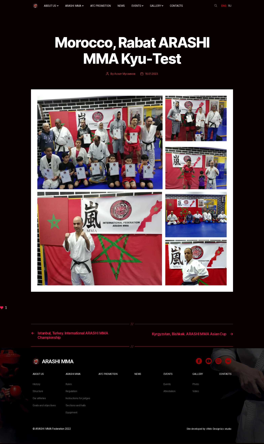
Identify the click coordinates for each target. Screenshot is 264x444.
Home (36, 6)
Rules (69, 384)
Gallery (156, 5)
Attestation (169, 392)
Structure (38, 392)
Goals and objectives (45, 406)
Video (195, 392)
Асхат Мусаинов (124, 73)
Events (137, 5)
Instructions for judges (78, 399)
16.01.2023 (151, 73)
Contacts (176, 5)
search (215, 6)
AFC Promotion (100, 5)
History (37, 384)
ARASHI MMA (74, 5)
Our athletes (39, 399)
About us (51, 5)
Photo (196, 384)
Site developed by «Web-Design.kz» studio (206, 429)
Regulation (72, 392)
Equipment (72, 413)
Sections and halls (76, 406)
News (121, 5)
